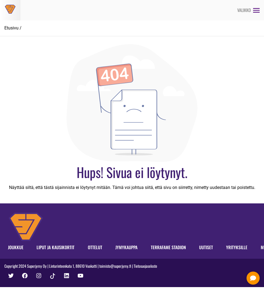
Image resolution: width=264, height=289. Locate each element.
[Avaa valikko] (248, 10)
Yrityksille (236, 247)
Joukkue (15, 247)
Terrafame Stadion (168, 247)
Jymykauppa (126, 247)
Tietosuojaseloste (145, 266)
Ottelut (95, 247)
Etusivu (11, 28)
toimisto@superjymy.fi (115, 266)
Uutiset (206, 247)
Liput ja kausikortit (55, 247)
